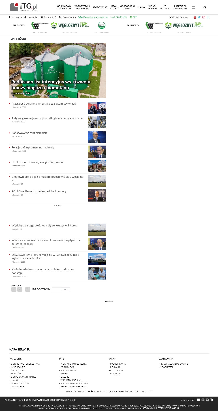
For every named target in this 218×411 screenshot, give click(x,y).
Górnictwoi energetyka (64, 7)
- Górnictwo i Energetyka (25, 363)
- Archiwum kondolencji (73, 383)
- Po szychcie (17, 386)
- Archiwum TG (67, 370)
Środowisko (100, 7)
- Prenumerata (117, 363)
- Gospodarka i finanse (23, 376)
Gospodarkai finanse (127, 7)
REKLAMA (57, 206)
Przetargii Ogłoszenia (179, 7)
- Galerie (64, 376)
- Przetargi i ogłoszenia (73, 363)
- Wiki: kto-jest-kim (69, 380)
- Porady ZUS (66, 367)
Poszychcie (165, 7)
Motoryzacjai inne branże (82, 7)
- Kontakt (114, 373)
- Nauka (14, 380)
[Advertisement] (57, 213)
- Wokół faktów (19, 383)
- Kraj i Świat (17, 373)
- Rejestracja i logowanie (173, 363)
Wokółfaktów (152, 7)
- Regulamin (116, 370)
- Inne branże (17, 367)
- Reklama (114, 367)
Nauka (142, 7)
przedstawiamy (41, 33)
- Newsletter (166, 367)
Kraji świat (114, 7)
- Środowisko (17, 370)
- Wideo (63, 373)
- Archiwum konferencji (73, 386)
